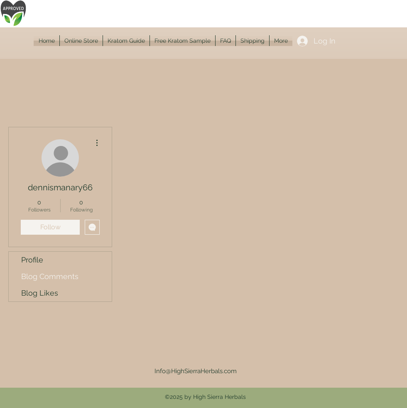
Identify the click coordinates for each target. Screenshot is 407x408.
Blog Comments (49, 276)
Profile (32, 259)
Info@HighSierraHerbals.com (195, 371)
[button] (81, 40)
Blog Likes (39, 293)
